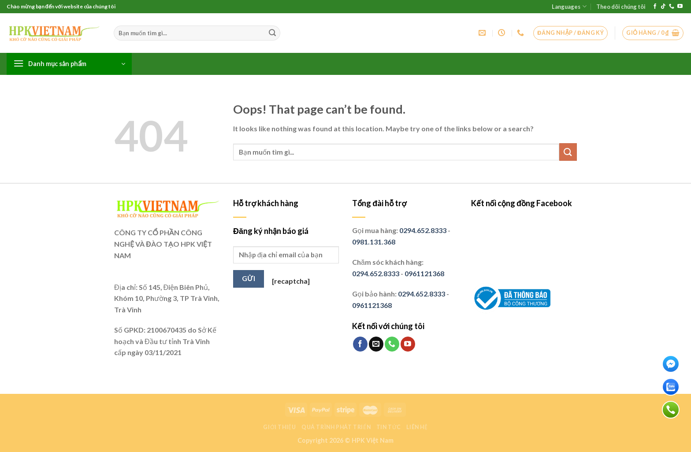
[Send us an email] (376, 344)
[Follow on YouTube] (680, 7)
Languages (569, 6)
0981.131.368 (373, 241)
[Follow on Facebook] (655, 7)
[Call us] (671, 7)
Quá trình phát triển (336, 427)
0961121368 (424, 273)
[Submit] (272, 33)
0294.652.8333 (422, 230)
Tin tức (388, 427)
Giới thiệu (279, 427)
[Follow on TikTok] (663, 7)
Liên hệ (416, 427)
